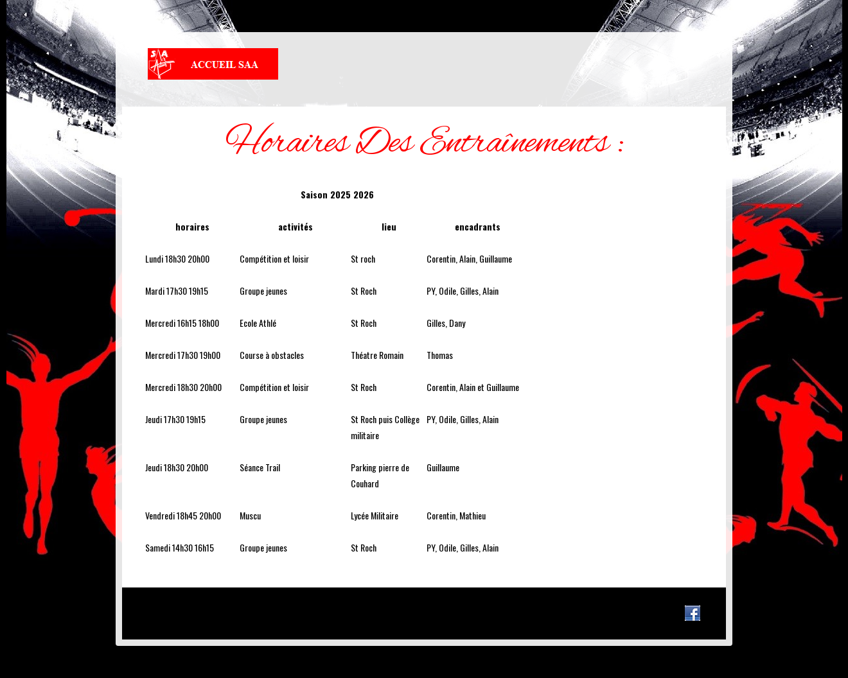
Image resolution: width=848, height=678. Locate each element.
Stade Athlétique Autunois (213, 64)
